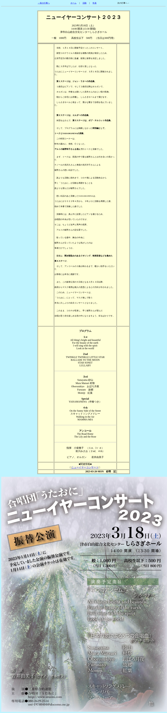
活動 (84, 3)
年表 (95, 3)
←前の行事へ (44, 3)
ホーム (73, 3)
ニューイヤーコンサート (85, 467)
